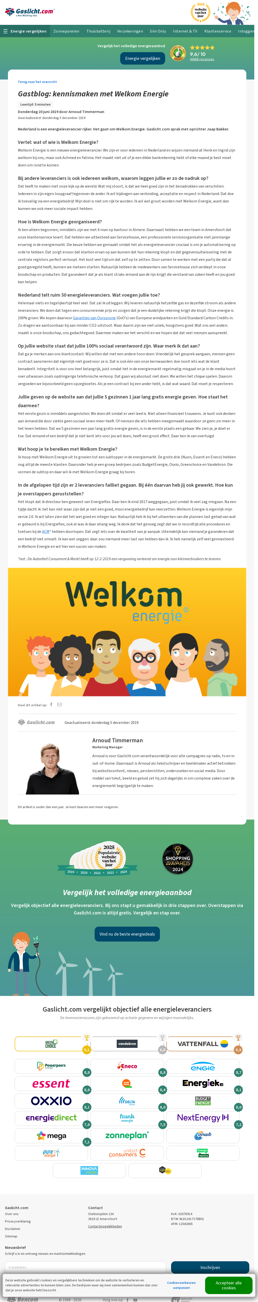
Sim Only (158, 31)
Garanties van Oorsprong (94, 317)
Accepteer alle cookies (229, 1285)
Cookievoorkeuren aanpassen (181, 1285)
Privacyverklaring (18, 1214)
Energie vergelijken (142, 58)
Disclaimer (12, 1221)
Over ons (12, 1206)
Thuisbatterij (98, 31)
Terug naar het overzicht (37, 81)
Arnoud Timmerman (86, 111)
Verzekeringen (130, 31)
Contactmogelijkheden (105, 1219)
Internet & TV (185, 31)
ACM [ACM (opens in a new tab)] (45, 531)
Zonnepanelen (66, 31)
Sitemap (11, 1228)
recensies (202, 59)
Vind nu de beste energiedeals (127, 934)
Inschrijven (210, 1260)
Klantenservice (217, 31)
